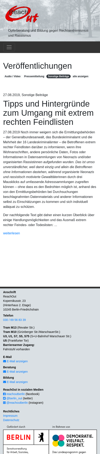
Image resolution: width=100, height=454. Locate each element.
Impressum (10, 415)
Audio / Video (12, 76)
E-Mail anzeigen (15, 361)
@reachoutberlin (15, 402)
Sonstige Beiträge (58, 76)
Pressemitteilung (34, 76)
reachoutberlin (14, 394)
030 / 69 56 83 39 (14, 320)
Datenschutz (11, 420)
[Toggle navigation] (9, 47)
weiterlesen (11, 233)
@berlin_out (12, 398)
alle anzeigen (80, 76)
